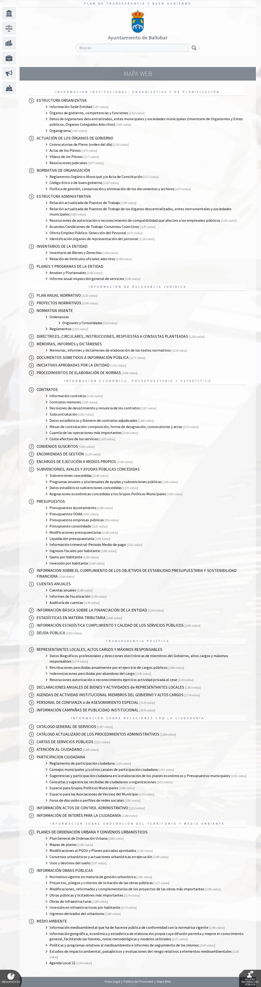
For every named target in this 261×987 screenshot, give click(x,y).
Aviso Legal (112, 981)
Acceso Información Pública (250, 978)
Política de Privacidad (138, 981)
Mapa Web (164, 981)
